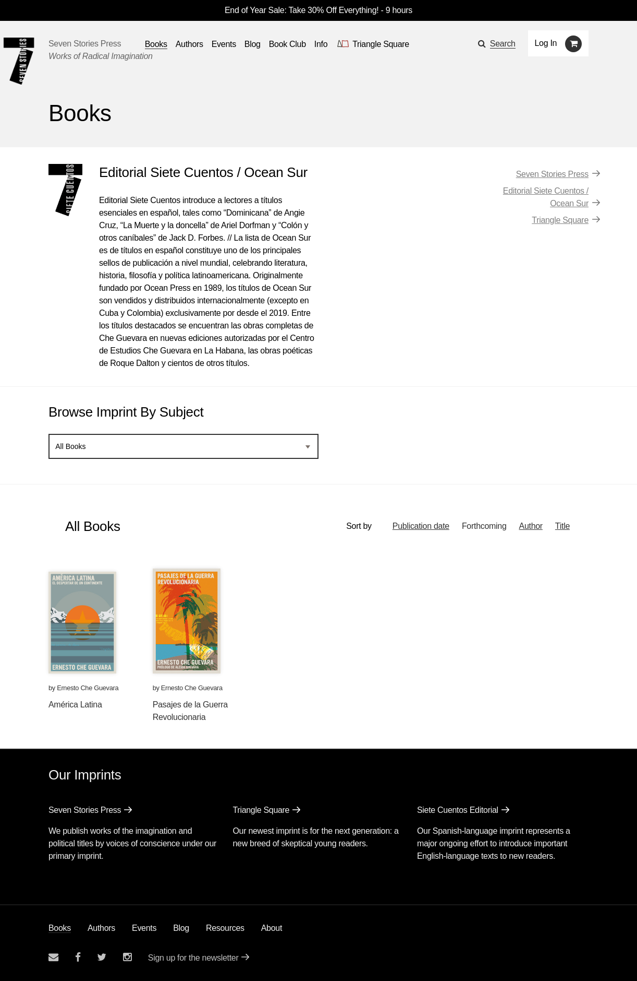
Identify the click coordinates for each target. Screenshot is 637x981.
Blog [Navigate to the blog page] (252, 44)
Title (562, 526)
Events (144, 928)
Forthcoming (484, 526)
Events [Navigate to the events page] (224, 44)
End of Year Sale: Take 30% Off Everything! (301, 10)
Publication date (421, 526)
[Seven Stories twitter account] (101, 957)
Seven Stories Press (84, 43)
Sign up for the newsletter (193, 957)
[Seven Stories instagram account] (127, 957)
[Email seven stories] (53, 957)
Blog (181, 928)
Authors (101, 928)
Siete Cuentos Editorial (457, 810)
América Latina (75, 704)
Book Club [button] (287, 44)
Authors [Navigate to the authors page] (189, 44)
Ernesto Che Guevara (87, 688)
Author (531, 526)
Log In (546, 43)
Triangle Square (560, 220)
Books (59, 928)
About (271, 928)
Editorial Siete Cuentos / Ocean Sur (546, 197)
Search (503, 43)
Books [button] (156, 44)
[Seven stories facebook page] (78, 957)
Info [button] (321, 44)
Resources (225, 928)
